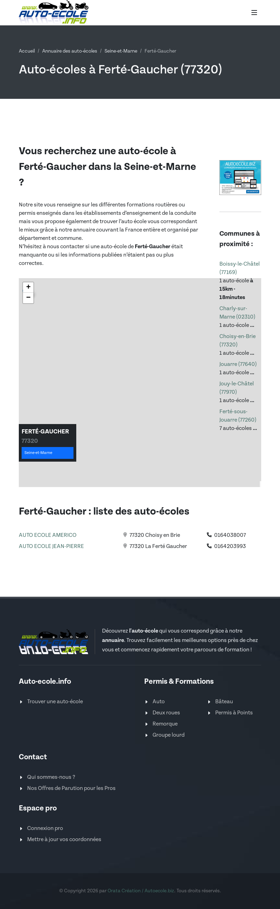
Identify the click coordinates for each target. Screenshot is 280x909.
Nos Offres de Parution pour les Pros (71, 788)
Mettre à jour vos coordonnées (64, 839)
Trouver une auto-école (55, 701)
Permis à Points (234, 713)
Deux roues (166, 713)
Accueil (27, 51)
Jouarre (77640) (238, 364)
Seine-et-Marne (120, 51)
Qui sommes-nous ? (51, 777)
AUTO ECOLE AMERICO (48, 535)
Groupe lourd (169, 735)
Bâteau (224, 701)
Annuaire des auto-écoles (69, 51)
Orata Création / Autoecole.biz (141, 891)
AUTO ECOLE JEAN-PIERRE (51, 546)
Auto (159, 701)
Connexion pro (45, 828)
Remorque (165, 724)
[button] (28, 287)
